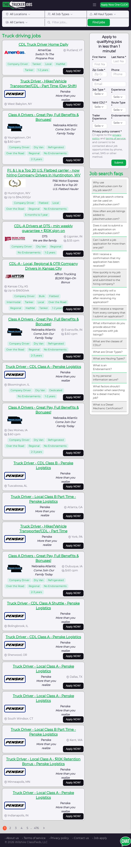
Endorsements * (120, 117)
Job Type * (98, 89)
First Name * (99, 59)
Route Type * (118, 104)
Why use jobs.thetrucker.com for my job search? (107, 186)
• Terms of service (34, 838)
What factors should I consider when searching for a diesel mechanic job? (109, 392)
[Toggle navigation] (94, 4)
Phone (115, 70)
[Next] (43, 828)
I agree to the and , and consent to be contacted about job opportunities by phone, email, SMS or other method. (109, 146)
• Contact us (80, 838)
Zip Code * (98, 70)
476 (36, 828)
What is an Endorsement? (102, 367)
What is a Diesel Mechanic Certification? (108, 406)
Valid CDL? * (99, 102)
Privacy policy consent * (107, 131)
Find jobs (98, 22)
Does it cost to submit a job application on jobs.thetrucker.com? (108, 229)
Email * (96, 79)
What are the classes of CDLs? (107, 343)
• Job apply (99, 838)
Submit (118, 162)
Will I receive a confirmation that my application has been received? (106, 260)
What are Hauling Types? (109, 358)
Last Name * (118, 57)
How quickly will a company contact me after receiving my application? (106, 296)
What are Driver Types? (108, 351)
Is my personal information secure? (105, 377)
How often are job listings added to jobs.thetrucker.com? (109, 215)
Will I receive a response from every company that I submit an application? (109, 312)
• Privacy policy (59, 838)
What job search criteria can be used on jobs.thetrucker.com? (108, 200)
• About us (12, 838)
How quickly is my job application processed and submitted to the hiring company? (107, 278)
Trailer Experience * (99, 118)
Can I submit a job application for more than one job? (109, 243)
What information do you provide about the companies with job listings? (109, 329)
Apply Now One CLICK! (114, 4)
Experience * (118, 91)
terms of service (116, 138)
